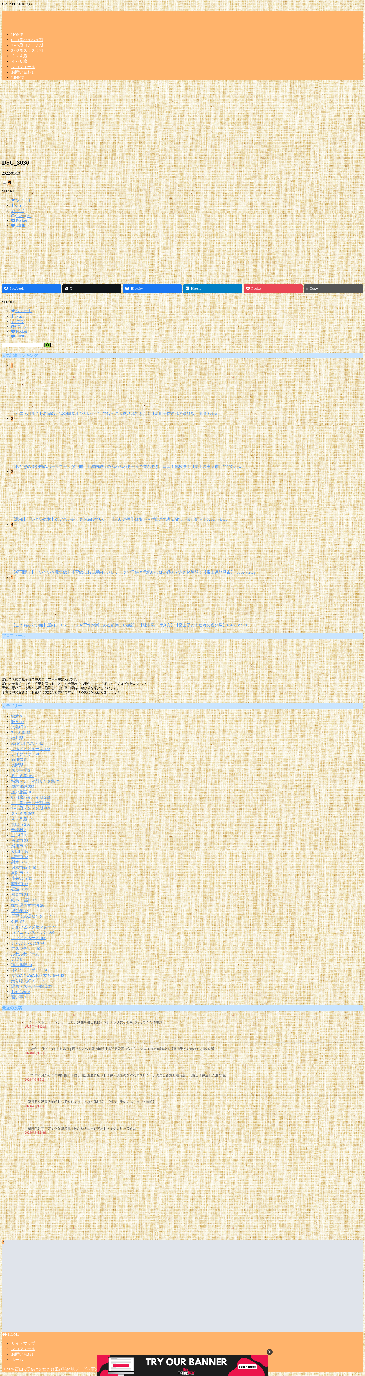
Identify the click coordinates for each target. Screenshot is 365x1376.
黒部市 (19, 857)
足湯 (16, 959)
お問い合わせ (23, 72)
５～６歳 (22, 776)
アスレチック (26, 948)
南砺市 (19, 884)
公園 (17, 921)
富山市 (20, 824)
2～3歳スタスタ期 (27, 50)
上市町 (19, 835)
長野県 (18, 765)
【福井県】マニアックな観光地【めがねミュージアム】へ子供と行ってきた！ (82, 1128)
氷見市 (19, 894)
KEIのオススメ (27, 743)
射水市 (19, 862)
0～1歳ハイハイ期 (27, 40)
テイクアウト (25, 754)
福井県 (18, 738)
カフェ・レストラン (32, 932)
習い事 (19, 997)
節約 (16, 716)
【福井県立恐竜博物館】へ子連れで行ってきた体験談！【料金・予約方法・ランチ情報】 (90, 1102)
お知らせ (20, 992)
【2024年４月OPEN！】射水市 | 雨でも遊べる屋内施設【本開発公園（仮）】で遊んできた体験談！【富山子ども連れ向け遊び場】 (120, 1049)
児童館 (19, 911)
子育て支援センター (31, 916)
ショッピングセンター (33, 927)
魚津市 (19, 840)
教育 (17, 722)
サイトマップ (23, 1343)
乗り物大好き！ (27, 981)
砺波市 (19, 889)
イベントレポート (29, 970)
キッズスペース (28, 938)
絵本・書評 (23, 900)
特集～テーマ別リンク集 (35, 781)
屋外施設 (22, 792)
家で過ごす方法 (27, 905)
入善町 (18, 727)
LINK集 (18, 77)
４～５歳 (19, 61)
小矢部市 (21, 878)
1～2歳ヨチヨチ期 (27, 45)
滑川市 (19, 846)
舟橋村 (18, 830)
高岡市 (19, 873)
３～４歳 (19, 56)
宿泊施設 (21, 965)
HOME (17, 34)
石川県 (18, 759)
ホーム (17, 1359)
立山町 (19, 851)
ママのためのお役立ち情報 (37, 975)
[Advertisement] (182, 121)
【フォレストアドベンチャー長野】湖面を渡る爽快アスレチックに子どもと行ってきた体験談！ (95, 1022)
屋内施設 (22, 786)
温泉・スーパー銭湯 (31, 986)
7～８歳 (20, 732)
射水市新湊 (23, 867)
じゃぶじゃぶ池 (27, 943)
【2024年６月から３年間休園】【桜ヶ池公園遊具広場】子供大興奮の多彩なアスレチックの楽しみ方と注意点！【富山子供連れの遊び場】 (126, 1075)
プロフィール (23, 67)
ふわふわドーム (27, 954)
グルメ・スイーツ (30, 749)
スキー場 (20, 770)
